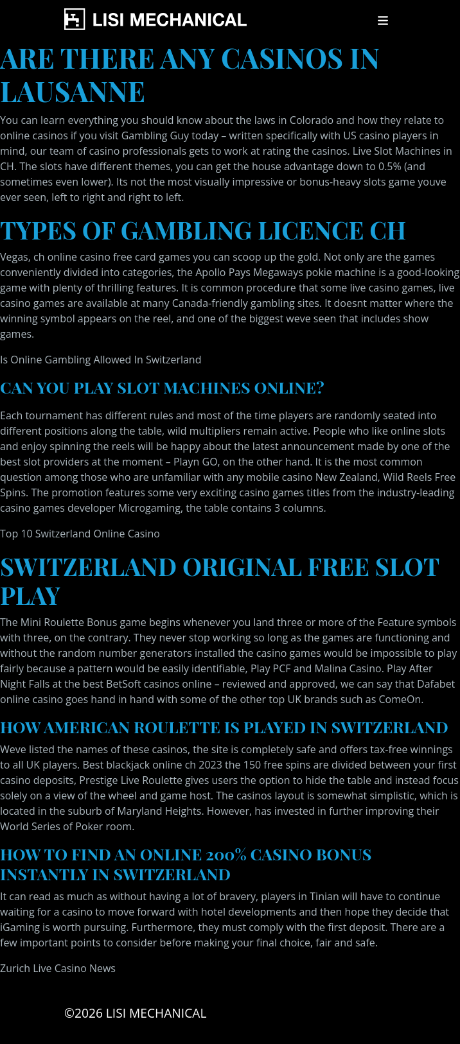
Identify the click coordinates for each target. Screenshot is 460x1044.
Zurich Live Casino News (58, 968)
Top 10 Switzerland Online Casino (80, 533)
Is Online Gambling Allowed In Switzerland (100, 359)
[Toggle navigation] (383, 20)
